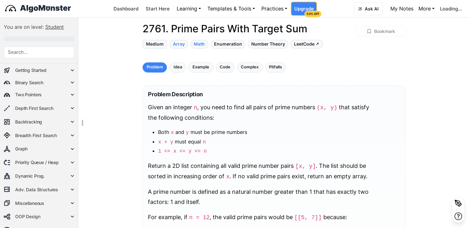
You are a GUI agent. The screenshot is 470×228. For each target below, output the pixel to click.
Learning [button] (187, 8)
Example (200, 67)
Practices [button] (272, 8)
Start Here (158, 9)
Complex (250, 67)
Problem (155, 67)
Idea (178, 67)
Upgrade (305, 11)
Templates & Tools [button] (229, 8)
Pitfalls (275, 67)
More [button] (424, 8)
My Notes (401, 8)
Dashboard (125, 9)
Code (225, 67)
